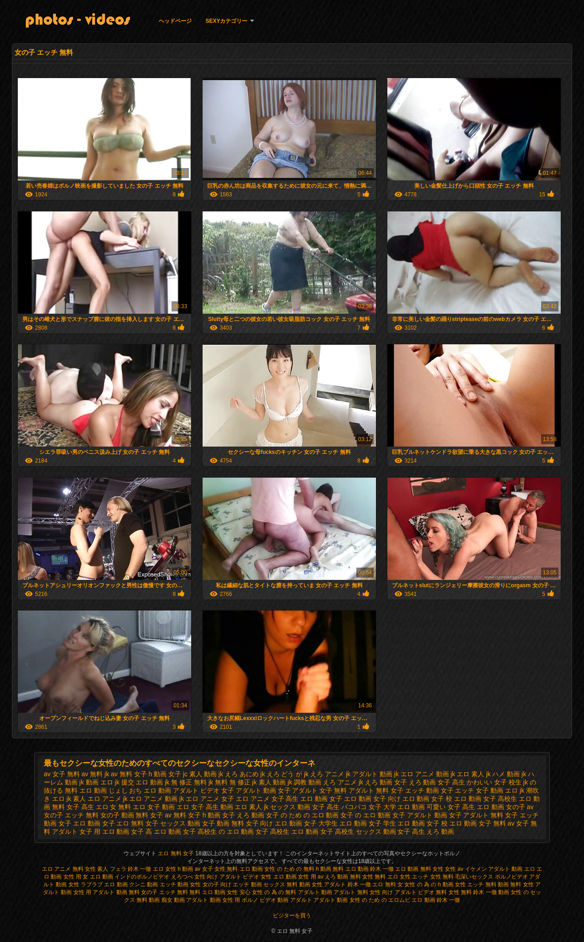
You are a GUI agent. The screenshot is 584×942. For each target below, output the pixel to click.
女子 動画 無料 (223, 823)
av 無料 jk (95, 774)
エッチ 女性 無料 (433, 877)
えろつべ (182, 877)
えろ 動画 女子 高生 (437, 782)
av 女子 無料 (62, 774)
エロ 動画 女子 (321, 798)
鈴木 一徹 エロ (146, 869)
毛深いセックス (474, 877)
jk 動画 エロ (96, 782)
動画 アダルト (294, 900)
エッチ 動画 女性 (180, 884)
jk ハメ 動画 (503, 774)
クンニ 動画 (143, 884)
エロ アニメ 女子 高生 (267, 798)
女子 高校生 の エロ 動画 (218, 831)
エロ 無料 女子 (176, 853)
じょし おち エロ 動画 (140, 790)
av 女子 (204, 869)
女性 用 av (311, 877)
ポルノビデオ (511, 877)
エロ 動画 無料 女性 (420, 869)
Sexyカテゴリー (226, 21)
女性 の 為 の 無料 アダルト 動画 (292, 892)
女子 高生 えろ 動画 (425, 831)
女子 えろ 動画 (243, 815)
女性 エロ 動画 (279, 877)
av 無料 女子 (129, 774)
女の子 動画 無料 (124, 815)
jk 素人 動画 (269, 782)
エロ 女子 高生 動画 (205, 806)
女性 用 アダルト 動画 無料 (106, 892)
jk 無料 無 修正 (229, 782)
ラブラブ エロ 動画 (104, 884)
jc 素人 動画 (200, 774)
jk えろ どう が (281, 774)
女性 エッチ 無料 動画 (482, 884)
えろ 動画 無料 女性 (349, 877)
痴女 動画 (173, 900)
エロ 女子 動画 (154, 806)
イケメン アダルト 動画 (494, 869)
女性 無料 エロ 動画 (239, 869)
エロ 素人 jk (251, 806)
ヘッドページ (175, 21)
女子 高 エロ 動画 (156, 831)
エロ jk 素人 (69, 798)
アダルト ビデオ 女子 (203, 790)
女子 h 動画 (204, 815)
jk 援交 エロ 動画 (139, 782)
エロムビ (399, 900)
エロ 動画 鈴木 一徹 (436, 900)
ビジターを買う (292, 915)
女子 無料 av (497, 823)
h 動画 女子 (165, 774)
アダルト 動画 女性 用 (213, 900)
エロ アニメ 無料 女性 (69, 869)
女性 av (454, 869)
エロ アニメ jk (108, 798)
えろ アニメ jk (343, 782)
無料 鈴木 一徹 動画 (485, 892)
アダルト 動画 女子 (263, 790)
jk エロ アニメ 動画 (421, 774)
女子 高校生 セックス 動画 (358, 831)
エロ (529, 869)
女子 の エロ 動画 (365, 815)
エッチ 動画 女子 (429, 790)
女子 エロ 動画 (79, 823)
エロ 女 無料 (113, 806)
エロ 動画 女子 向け (372, 798)
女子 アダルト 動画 (419, 815)
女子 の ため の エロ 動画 (302, 815)
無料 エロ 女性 (393, 877)
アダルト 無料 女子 (376, 790)
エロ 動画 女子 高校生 (485, 798)
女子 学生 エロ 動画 (397, 823)
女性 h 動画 (179, 869)
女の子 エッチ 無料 (71, 815)
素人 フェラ (111, 869)
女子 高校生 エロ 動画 (287, 831)
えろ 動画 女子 (386, 782)
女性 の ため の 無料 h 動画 (297, 869)
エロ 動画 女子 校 (427, 798)
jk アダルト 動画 (369, 774)
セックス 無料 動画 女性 (293, 884)
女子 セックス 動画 (173, 823)
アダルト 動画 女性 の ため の (350, 900)
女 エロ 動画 (98, 877)
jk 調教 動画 (304, 782)
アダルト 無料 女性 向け (363, 892)
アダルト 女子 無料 (319, 790)
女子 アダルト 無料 (476, 815)
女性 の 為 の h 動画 (428, 884)
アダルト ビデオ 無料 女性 (427, 892)
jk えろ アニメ (324, 774)
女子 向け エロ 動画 (274, 823)
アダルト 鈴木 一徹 (347, 884)
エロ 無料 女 (387, 884)
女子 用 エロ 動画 (104, 831)
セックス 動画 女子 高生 (304, 806)
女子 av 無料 (168, 815)
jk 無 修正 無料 (186, 782)
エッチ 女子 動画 (479, 790)
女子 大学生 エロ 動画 (335, 823)
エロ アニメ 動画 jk (156, 798)
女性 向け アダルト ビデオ (227, 877)
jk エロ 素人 (467, 774)
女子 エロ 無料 (123, 823)
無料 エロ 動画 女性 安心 (219, 892)
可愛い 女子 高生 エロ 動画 (465, 806)
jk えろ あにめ (239, 774)
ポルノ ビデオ (259, 900)
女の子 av (520, 806)
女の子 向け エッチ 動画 (232, 884)
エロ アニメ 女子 (210, 798)
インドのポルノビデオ (142, 877)
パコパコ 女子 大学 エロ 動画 (383, 806)
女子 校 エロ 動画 (452, 823)
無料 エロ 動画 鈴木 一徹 (363, 869)
